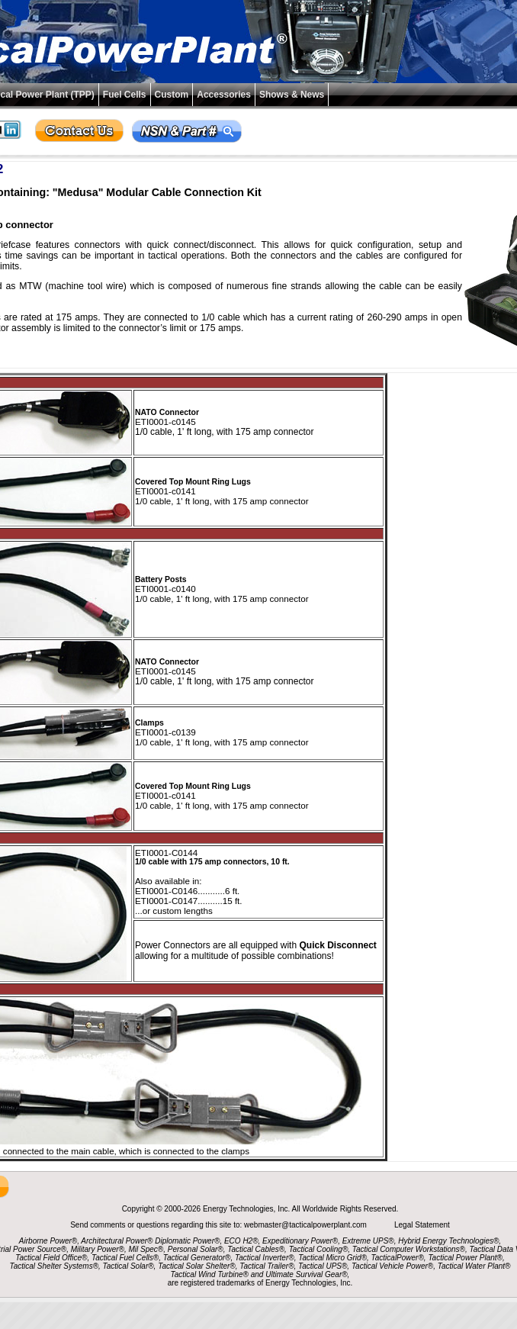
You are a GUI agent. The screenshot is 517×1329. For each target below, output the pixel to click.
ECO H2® (241, 1241)
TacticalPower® (397, 1257)
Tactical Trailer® (266, 1266)
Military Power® (97, 1249)
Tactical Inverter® (264, 1257)
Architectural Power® (117, 1241)
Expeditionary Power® (300, 1241)
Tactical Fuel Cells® (125, 1257)
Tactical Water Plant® (474, 1266)
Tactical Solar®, (129, 1266)
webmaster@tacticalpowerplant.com (306, 1225)
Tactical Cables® (255, 1249)
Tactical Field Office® (51, 1257)
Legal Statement (422, 1225)
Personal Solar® (195, 1249)
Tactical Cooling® (318, 1249)
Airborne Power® (48, 1241)
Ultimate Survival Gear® (306, 1274)
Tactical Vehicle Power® (392, 1266)
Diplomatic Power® (187, 1241)
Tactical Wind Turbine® (210, 1274)
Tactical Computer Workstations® (408, 1249)
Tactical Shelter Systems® (54, 1266)
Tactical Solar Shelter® (197, 1266)
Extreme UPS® (368, 1241)
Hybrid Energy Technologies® (448, 1241)
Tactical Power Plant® (465, 1257)
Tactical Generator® (197, 1257)
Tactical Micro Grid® (332, 1257)
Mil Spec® (145, 1249)
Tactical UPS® (322, 1266)
